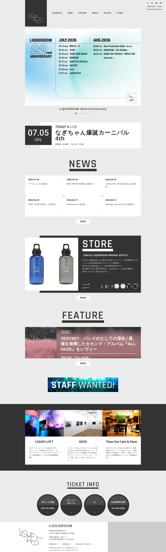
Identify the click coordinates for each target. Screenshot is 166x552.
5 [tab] (85, 113)
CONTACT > (54, 544)
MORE (83, 221)
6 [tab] (87, 113)
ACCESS (107, 13)
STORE (120, 13)
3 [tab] (80, 113)
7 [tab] (90, 113)
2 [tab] (78, 113)
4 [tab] (83, 113)
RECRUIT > (67, 544)
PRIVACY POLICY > (84, 544)
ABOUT (95, 13)
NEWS (70, 13)
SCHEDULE (57, 13)
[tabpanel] (83, 70)
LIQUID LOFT (151, 6)
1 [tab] (75, 113)
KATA (160, 6)
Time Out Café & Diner (154, 9)
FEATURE (82, 13)
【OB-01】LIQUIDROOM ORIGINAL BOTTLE (105, 255)
